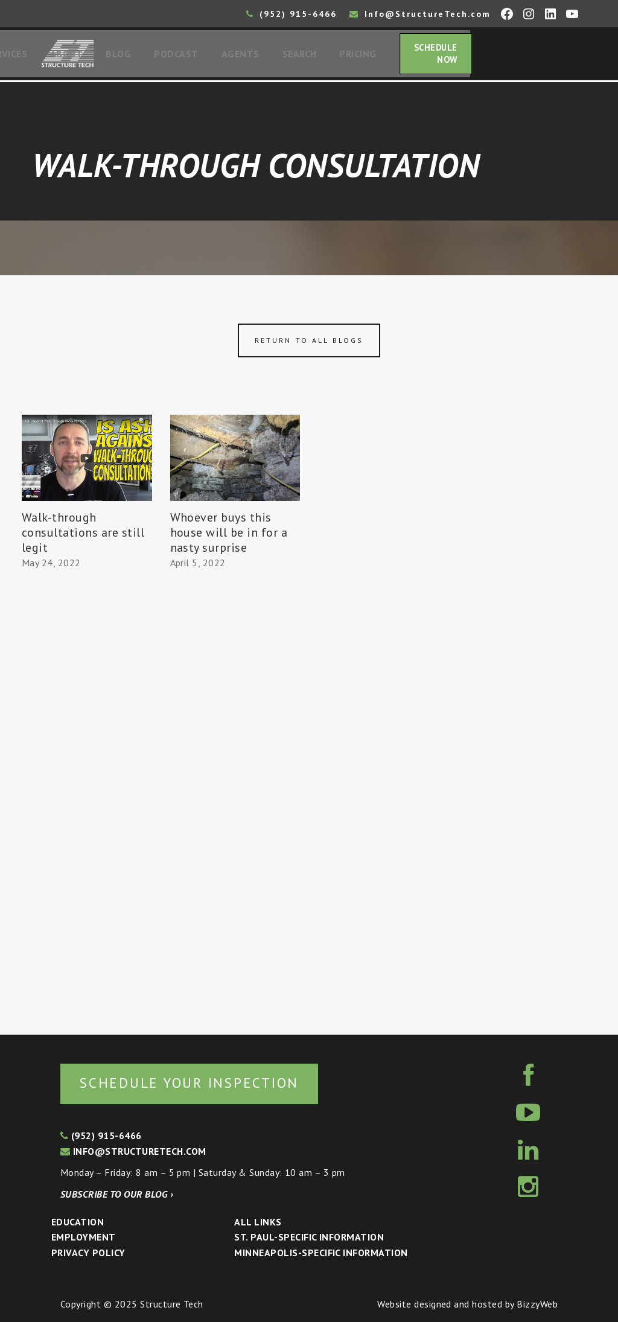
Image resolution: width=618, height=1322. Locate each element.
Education (77, 1222)
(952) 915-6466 (291, 13)
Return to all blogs (309, 343)
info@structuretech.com (133, 1151)
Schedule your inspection (202, 1082)
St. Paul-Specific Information (309, 1237)
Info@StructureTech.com (420, 13)
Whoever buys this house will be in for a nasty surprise (229, 536)
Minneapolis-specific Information (320, 1253)
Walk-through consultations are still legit (83, 536)
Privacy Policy (88, 1253)
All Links (257, 1222)
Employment (83, 1237)
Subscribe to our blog (116, 1194)
